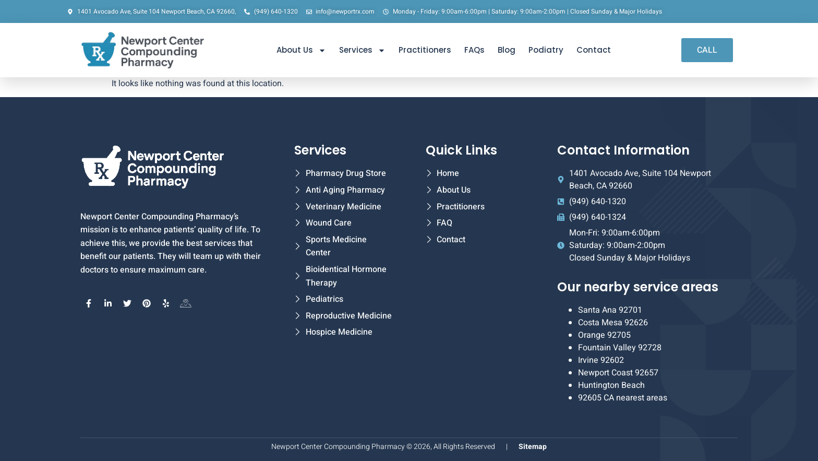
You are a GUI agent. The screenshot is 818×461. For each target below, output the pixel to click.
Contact (593, 49)
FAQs (474, 49)
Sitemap (533, 446)
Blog (506, 49)
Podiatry (545, 49)
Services (362, 50)
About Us (301, 50)
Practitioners (425, 49)
